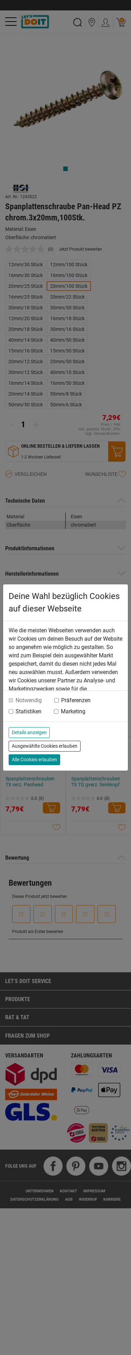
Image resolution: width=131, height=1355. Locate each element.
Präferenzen (76, 700)
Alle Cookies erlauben (34, 759)
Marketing (73, 711)
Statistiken (28, 711)
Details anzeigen (29, 732)
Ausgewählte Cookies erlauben (44, 746)
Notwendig (29, 700)
